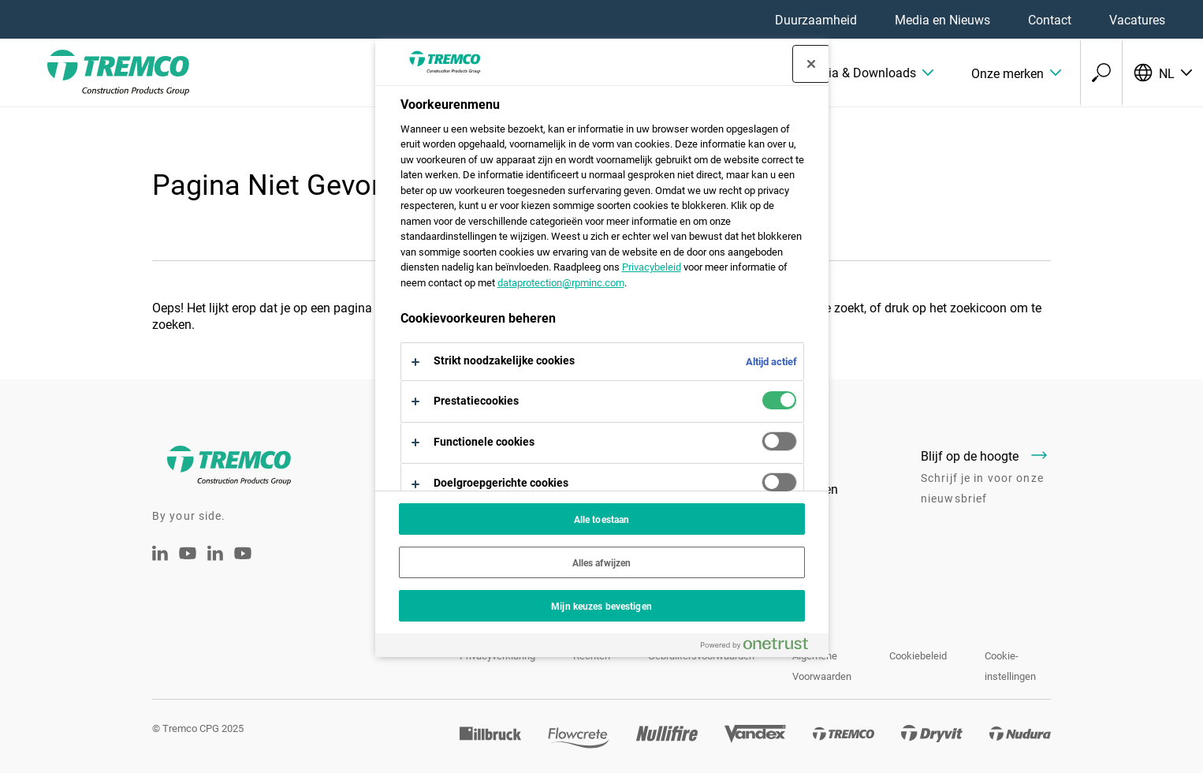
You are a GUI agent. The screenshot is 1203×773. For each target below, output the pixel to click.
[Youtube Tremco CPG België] (243, 563)
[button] (868, 72)
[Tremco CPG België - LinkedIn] (215, 555)
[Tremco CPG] (94, 72)
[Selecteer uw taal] (1162, 72)
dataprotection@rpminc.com (560, 282)
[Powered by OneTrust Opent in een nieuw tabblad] (761, 647)
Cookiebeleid (918, 655)
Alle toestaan (602, 519)
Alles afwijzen (601, 562)
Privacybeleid (651, 267)
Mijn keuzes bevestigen (601, 605)
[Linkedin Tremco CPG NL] (160, 555)
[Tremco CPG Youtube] (187, 563)
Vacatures (1137, 19)
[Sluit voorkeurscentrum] (811, 64)
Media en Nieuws (942, 19)
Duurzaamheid (816, 19)
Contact (1049, 19)
